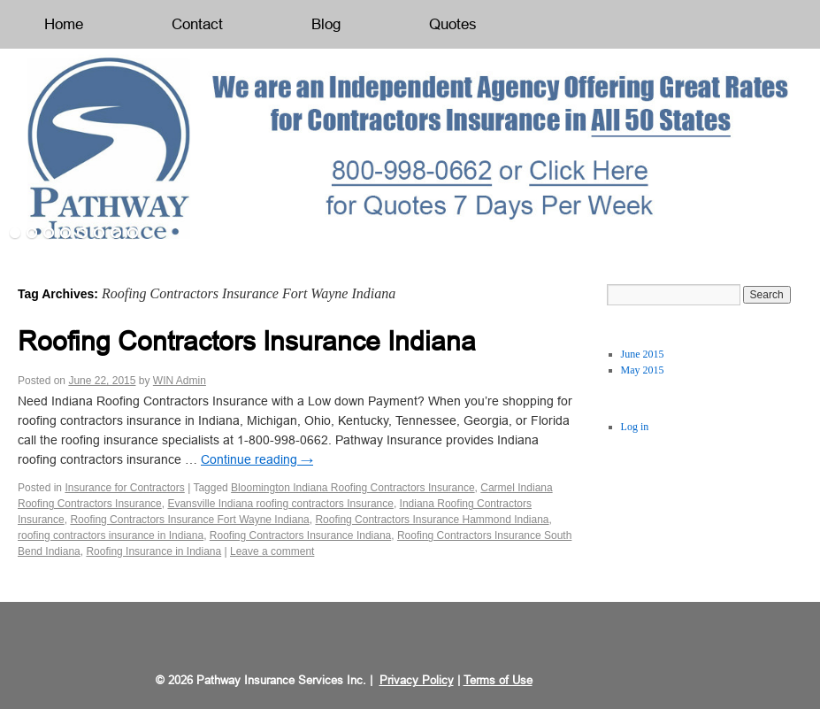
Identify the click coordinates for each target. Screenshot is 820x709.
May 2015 (642, 370)
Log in (635, 426)
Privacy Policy (416, 680)
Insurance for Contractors (124, 488)
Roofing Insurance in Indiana (153, 551)
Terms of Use (498, 680)
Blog (326, 24)
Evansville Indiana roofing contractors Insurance (280, 503)
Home (63, 24)
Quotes (453, 24)
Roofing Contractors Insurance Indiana (247, 341)
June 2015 (642, 354)
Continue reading (257, 459)
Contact (197, 24)
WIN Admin (179, 380)
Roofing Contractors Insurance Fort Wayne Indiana (189, 519)
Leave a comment (272, 551)
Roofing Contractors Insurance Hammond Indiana (431, 519)
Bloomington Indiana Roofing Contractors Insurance (353, 488)
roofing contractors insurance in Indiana (110, 535)
